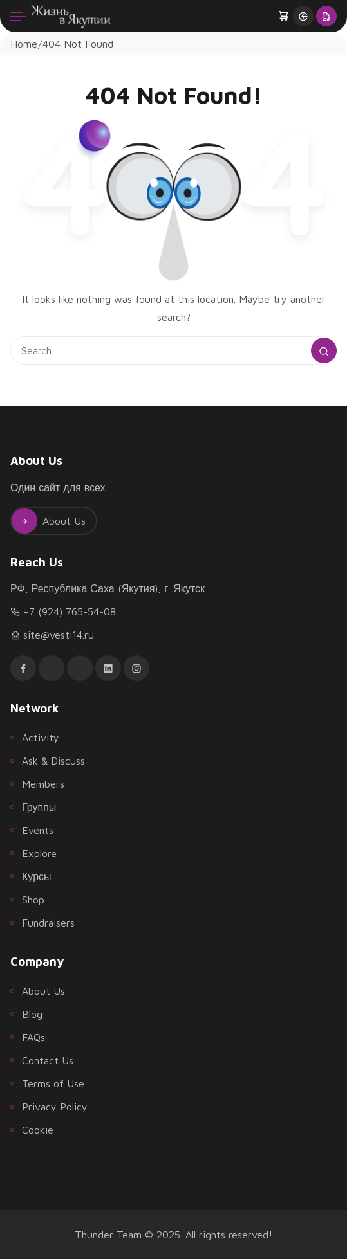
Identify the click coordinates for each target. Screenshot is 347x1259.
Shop (33, 899)
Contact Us (47, 1060)
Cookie (37, 1130)
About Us (49, 521)
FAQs (33, 1037)
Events (37, 830)
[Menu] (18, 16)
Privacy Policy (55, 1106)
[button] (284, 16)
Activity (40, 737)
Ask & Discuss (53, 760)
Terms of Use (53, 1083)
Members (43, 784)
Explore (39, 853)
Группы (39, 807)
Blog (32, 1014)
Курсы (37, 876)
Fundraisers (48, 922)
